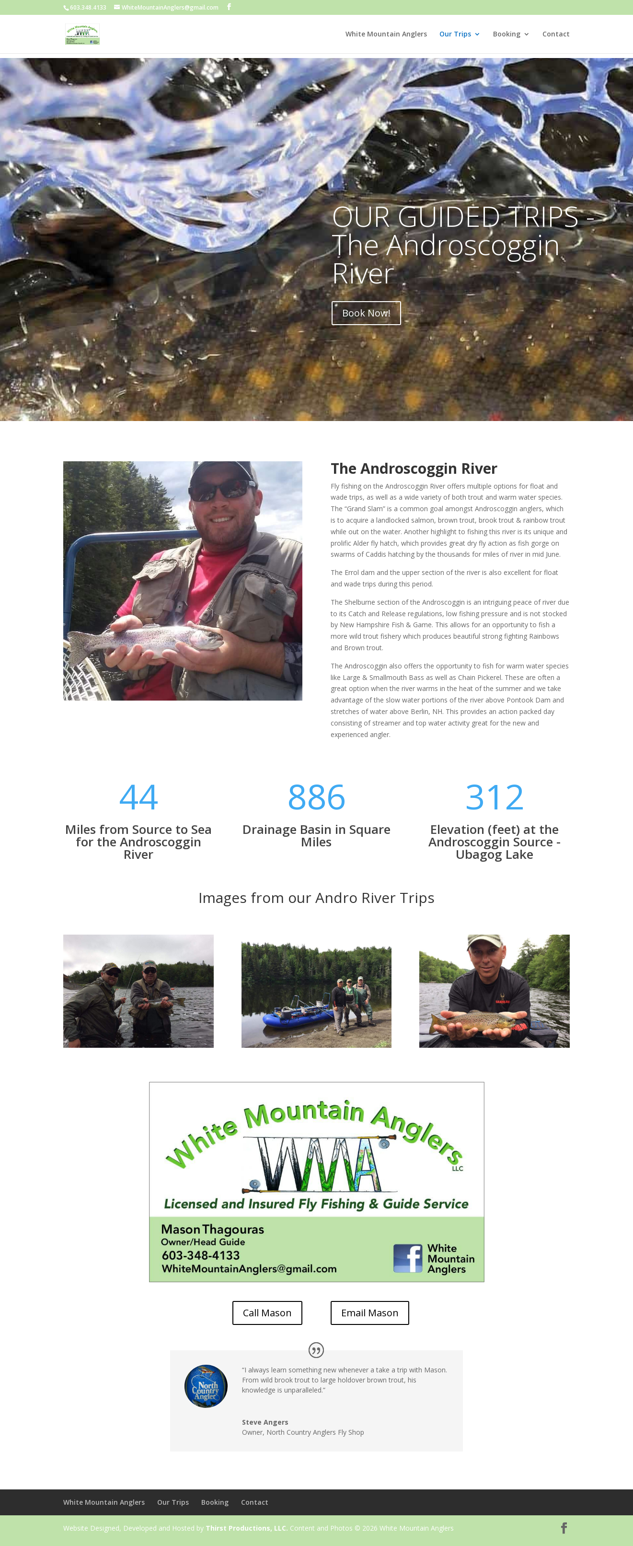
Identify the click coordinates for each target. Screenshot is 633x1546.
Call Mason (267, 1312)
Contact (556, 34)
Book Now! (366, 312)
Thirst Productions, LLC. (247, 1528)
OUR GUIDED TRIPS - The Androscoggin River (463, 244)
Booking (506, 34)
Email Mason (370, 1312)
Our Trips (455, 34)
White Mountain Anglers (386, 34)
